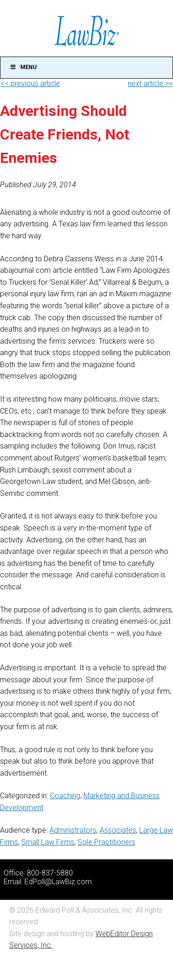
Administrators (72, 830)
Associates (118, 830)
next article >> (150, 83)
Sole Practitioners (106, 842)
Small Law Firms (47, 842)
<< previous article (30, 83)
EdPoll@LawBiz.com (58, 881)
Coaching (65, 795)
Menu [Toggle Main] (23, 67)
